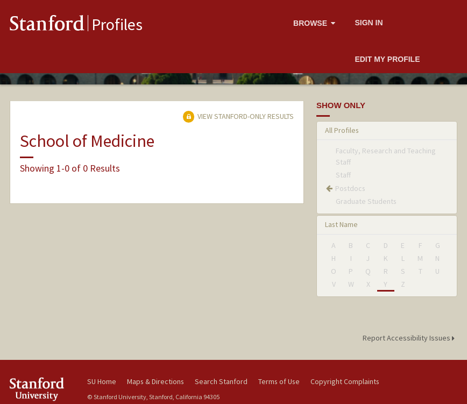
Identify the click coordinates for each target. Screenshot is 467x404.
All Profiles (342, 130)
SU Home (101, 381)
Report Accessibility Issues (410, 338)
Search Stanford (221, 381)
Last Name (341, 224)
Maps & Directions (155, 381)
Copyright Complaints (344, 381)
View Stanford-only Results (238, 116)
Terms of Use (279, 381)
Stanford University (42, 389)
